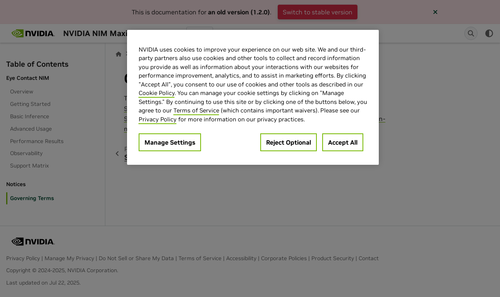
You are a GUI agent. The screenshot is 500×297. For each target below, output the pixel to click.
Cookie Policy (157, 93)
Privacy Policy (158, 119)
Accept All (342, 142)
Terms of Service (196, 110)
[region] (253, 97)
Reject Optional (288, 142)
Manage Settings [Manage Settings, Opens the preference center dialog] (169, 142)
